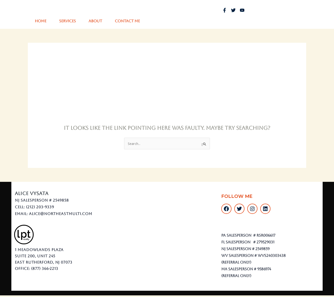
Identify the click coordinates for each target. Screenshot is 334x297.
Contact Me (127, 21)
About (95, 21)
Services (67, 21)
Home (40, 21)
